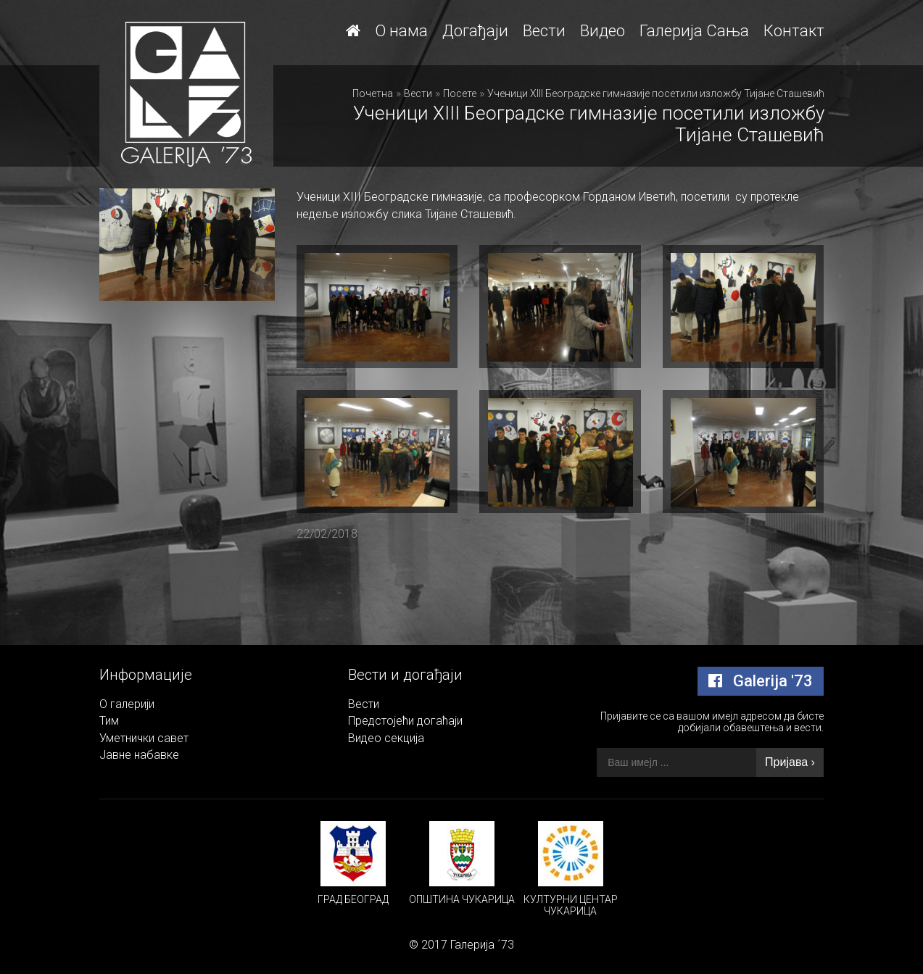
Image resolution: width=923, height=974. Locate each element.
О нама (401, 31)
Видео (602, 31)
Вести (544, 31)
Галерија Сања (694, 31)
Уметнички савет (144, 738)
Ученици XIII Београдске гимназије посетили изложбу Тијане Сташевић (655, 93)
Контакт (793, 31)
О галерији (126, 704)
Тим (109, 721)
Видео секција (386, 738)
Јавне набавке (139, 755)
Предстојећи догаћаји (405, 721)
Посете (459, 93)
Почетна (372, 93)
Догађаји (475, 31)
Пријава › (790, 762)
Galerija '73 (760, 681)
